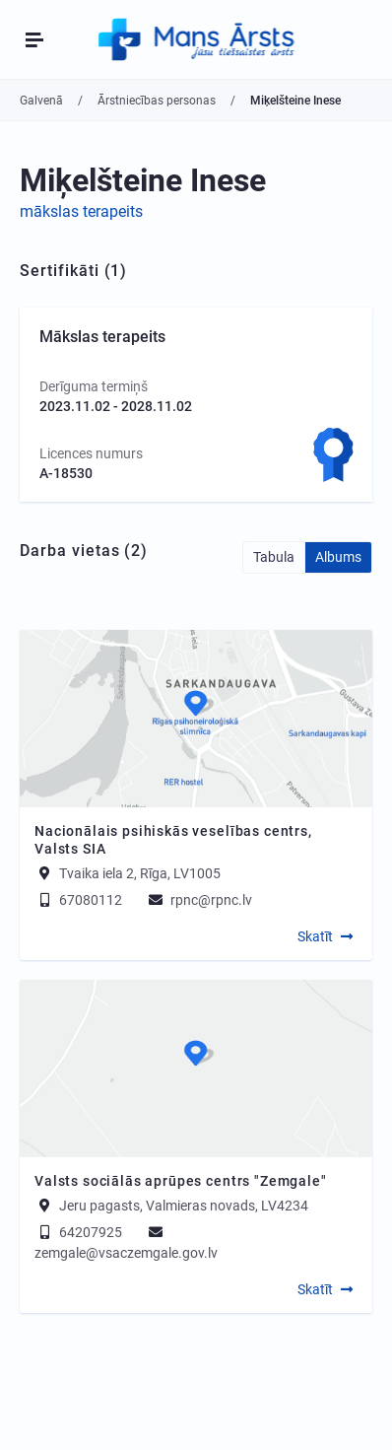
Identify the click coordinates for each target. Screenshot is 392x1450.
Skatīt (315, 936)
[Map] (196, 718)
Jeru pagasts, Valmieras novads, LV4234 (183, 1205)
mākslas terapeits (81, 211)
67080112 (78, 900)
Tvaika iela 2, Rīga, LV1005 (140, 873)
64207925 (78, 1232)
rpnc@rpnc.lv (199, 900)
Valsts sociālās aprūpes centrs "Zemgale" (180, 1181)
